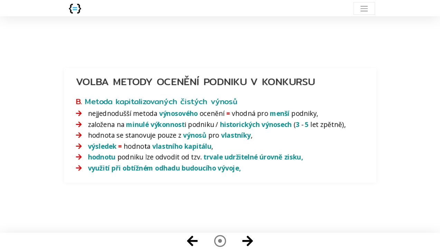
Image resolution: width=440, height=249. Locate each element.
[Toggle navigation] (364, 8)
